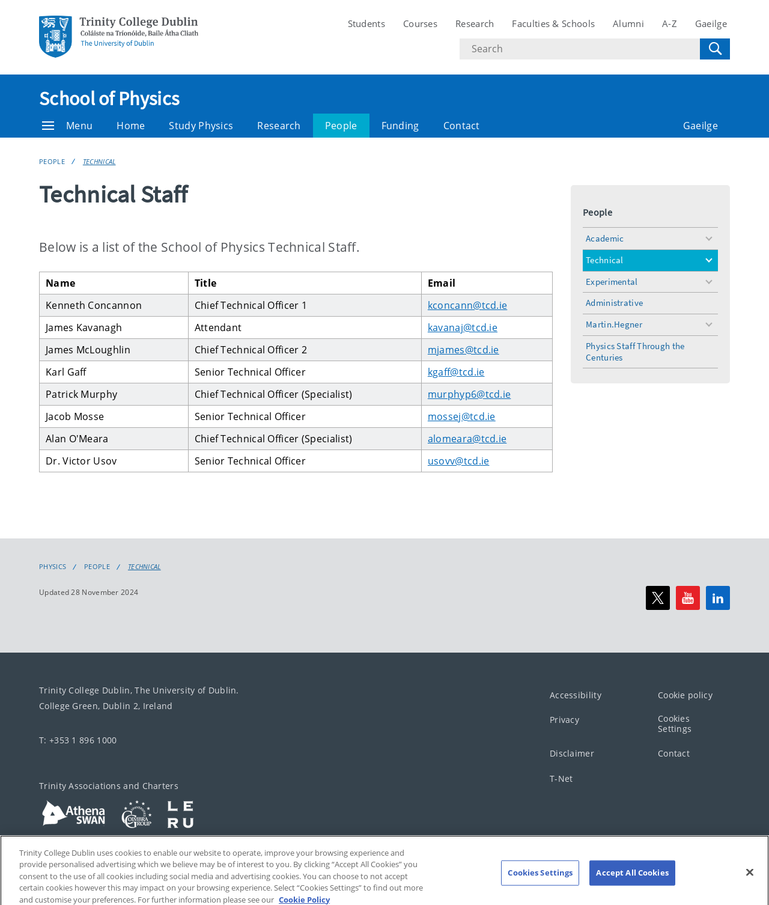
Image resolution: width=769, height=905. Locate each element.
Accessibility (575, 695)
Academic (605, 238)
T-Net (561, 778)
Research (474, 23)
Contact (461, 125)
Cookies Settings (674, 723)
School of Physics (109, 99)
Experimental (612, 281)
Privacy (564, 719)
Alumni (628, 23)
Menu (67, 125)
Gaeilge (711, 23)
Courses (420, 23)
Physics (52, 566)
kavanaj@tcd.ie (462, 327)
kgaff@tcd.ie (456, 372)
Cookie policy (685, 695)
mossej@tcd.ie (462, 416)
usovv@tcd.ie (459, 461)
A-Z (669, 23)
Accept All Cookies (632, 887)
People (341, 125)
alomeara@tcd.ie (467, 438)
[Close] (750, 887)
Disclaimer (572, 753)
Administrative (614, 302)
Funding (400, 125)
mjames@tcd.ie (463, 349)
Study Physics (201, 125)
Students (366, 23)
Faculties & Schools (553, 23)
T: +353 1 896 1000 (78, 740)
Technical (99, 161)
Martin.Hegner (614, 324)
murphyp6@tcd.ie (469, 394)
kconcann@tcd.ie (468, 305)
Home (131, 125)
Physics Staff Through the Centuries (635, 351)
